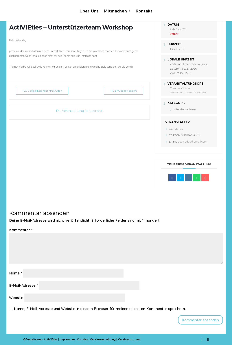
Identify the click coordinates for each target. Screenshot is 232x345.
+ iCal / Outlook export (123, 90)
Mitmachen (115, 11)
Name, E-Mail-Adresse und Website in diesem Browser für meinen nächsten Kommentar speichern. (100, 308)
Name (15, 273)
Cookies (83, 339)
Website (16, 297)
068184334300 (190, 135)
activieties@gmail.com (192, 141)
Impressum (67, 339)
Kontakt (144, 11)
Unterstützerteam (183, 109)
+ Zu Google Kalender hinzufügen (42, 90)
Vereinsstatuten (129, 339)
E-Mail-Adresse (23, 285)
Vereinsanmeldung (103, 339)
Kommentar (20, 230)
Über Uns (89, 11)
